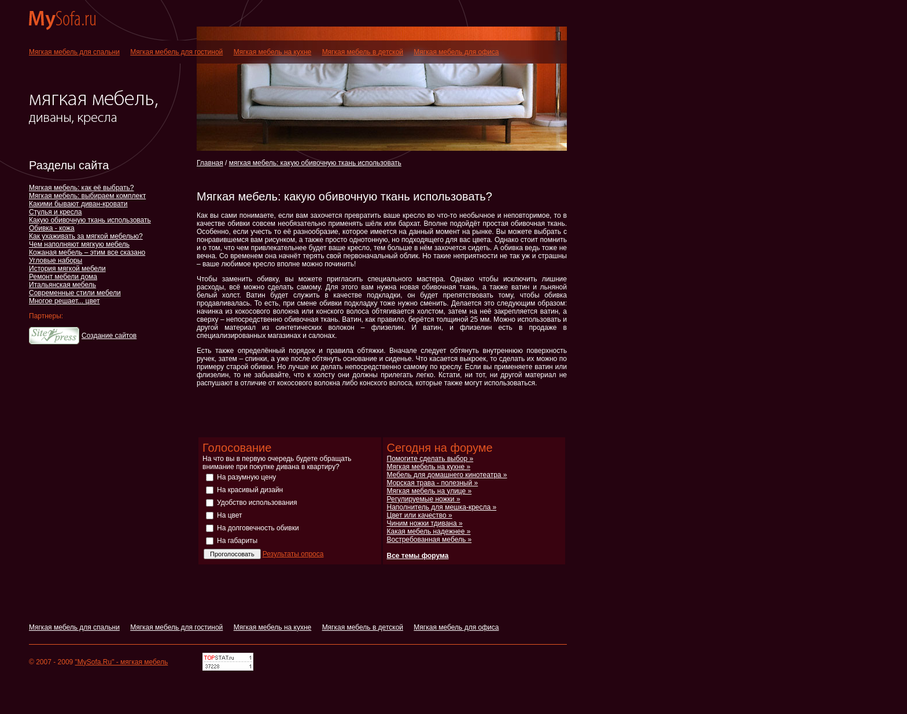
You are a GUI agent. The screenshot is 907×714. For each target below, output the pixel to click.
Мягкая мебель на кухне (273, 52)
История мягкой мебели (67, 269)
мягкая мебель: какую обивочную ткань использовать (315, 163)
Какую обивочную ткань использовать (90, 220)
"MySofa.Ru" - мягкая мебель (121, 662)
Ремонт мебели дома (63, 277)
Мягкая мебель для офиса (456, 52)
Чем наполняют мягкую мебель (79, 244)
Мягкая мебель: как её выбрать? (81, 188)
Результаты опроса (293, 554)
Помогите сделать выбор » (430, 459)
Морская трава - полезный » (432, 483)
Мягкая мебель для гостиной (176, 52)
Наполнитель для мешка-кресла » (442, 507)
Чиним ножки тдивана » (425, 523)
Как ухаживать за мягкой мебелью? (86, 236)
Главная (210, 163)
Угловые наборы (55, 260)
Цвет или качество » (419, 515)
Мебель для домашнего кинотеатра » (447, 475)
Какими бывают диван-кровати (78, 204)
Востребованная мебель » (429, 540)
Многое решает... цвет (64, 301)
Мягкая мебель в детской (362, 52)
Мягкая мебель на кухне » (429, 467)
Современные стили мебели (75, 293)
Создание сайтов (109, 336)
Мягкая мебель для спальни (74, 52)
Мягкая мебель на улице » (429, 491)
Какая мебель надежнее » (429, 531)
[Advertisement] (332, 178)
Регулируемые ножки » (423, 499)
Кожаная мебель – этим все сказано (87, 252)
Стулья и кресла (55, 212)
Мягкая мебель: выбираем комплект (87, 196)
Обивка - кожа (52, 228)
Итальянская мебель (62, 285)
